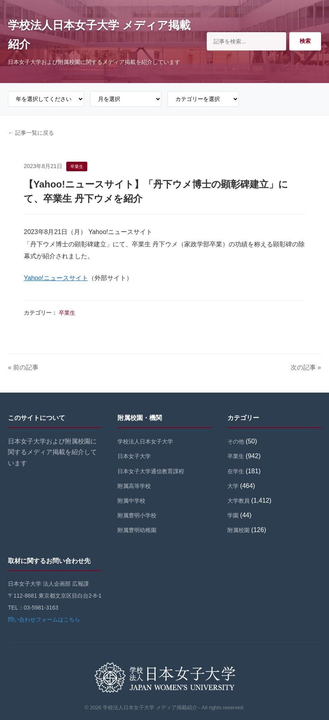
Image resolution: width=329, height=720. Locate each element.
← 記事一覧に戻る (31, 133)
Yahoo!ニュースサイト (56, 278)
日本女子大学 (134, 456)
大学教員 (238, 500)
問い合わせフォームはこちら (44, 619)
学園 (233, 515)
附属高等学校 (134, 486)
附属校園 (238, 530)
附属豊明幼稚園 (136, 530)
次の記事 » (306, 367)
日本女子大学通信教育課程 (150, 471)
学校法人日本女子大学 (145, 441)
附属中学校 (131, 500)
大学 (233, 486)
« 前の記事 (23, 367)
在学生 (235, 471)
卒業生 (67, 313)
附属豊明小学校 (136, 515)
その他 (235, 441)
